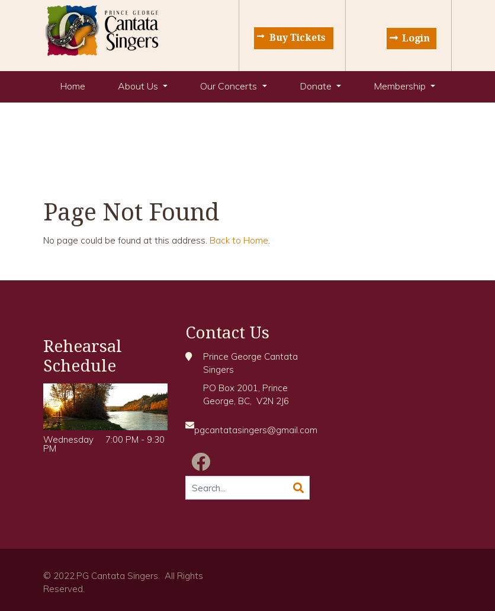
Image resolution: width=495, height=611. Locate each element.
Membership (401, 86)
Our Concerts (229, 86)
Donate (317, 86)
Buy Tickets (297, 37)
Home (72, 86)
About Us (139, 86)
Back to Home (239, 240)
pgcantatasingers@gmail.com (255, 430)
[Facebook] (200, 462)
